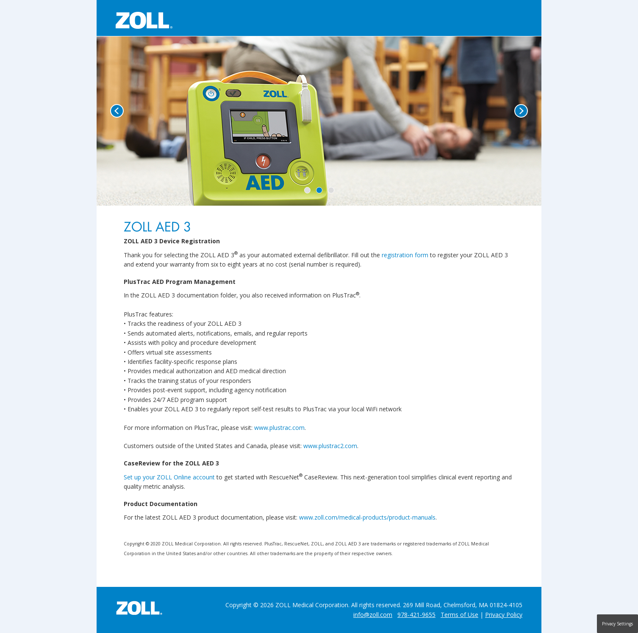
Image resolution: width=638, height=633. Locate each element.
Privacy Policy (503, 615)
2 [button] (319, 190)
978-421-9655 (416, 615)
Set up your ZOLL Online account (169, 477)
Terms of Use (459, 615)
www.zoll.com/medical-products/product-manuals (367, 517)
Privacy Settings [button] (617, 624)
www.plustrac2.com (330, 446)
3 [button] (331, 190)
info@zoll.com (372, 615)
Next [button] (521, 111)
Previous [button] (117, 111)
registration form (405, 255)
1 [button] (307, 190)
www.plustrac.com (279, 428)
